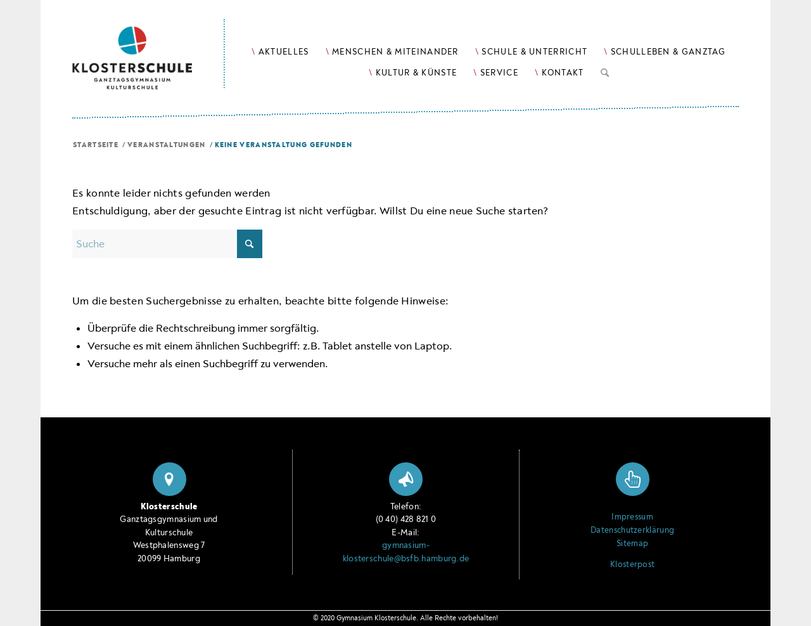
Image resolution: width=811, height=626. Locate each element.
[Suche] (604, 70)
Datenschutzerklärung (632, 530)
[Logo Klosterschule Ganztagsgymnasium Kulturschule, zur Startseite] (148, 44)
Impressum (632, 517)
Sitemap (632, 543)
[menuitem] (280, 51)
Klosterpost (632, 564)
